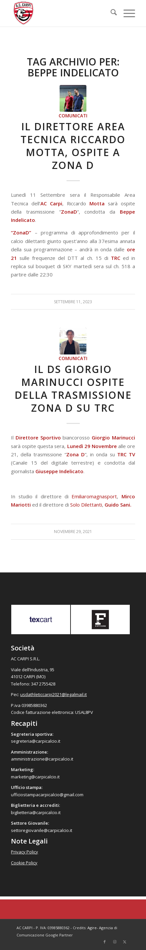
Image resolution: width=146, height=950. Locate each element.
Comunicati (73, 116)
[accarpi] (60, 13)
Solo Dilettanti (86, 504)
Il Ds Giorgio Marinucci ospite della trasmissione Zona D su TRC (73, 388)
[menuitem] (110, 13)
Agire (92, 927)
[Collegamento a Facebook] (105, 942)
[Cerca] (110, 13)
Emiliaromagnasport (94, 496)
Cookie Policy (24, 863)
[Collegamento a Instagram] (115, 942)
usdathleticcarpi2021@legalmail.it (53, 694)
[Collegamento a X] (124, 942)
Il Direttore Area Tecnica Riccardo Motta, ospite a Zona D (73, 146)
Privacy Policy (24, 852)
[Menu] (126, 13)
